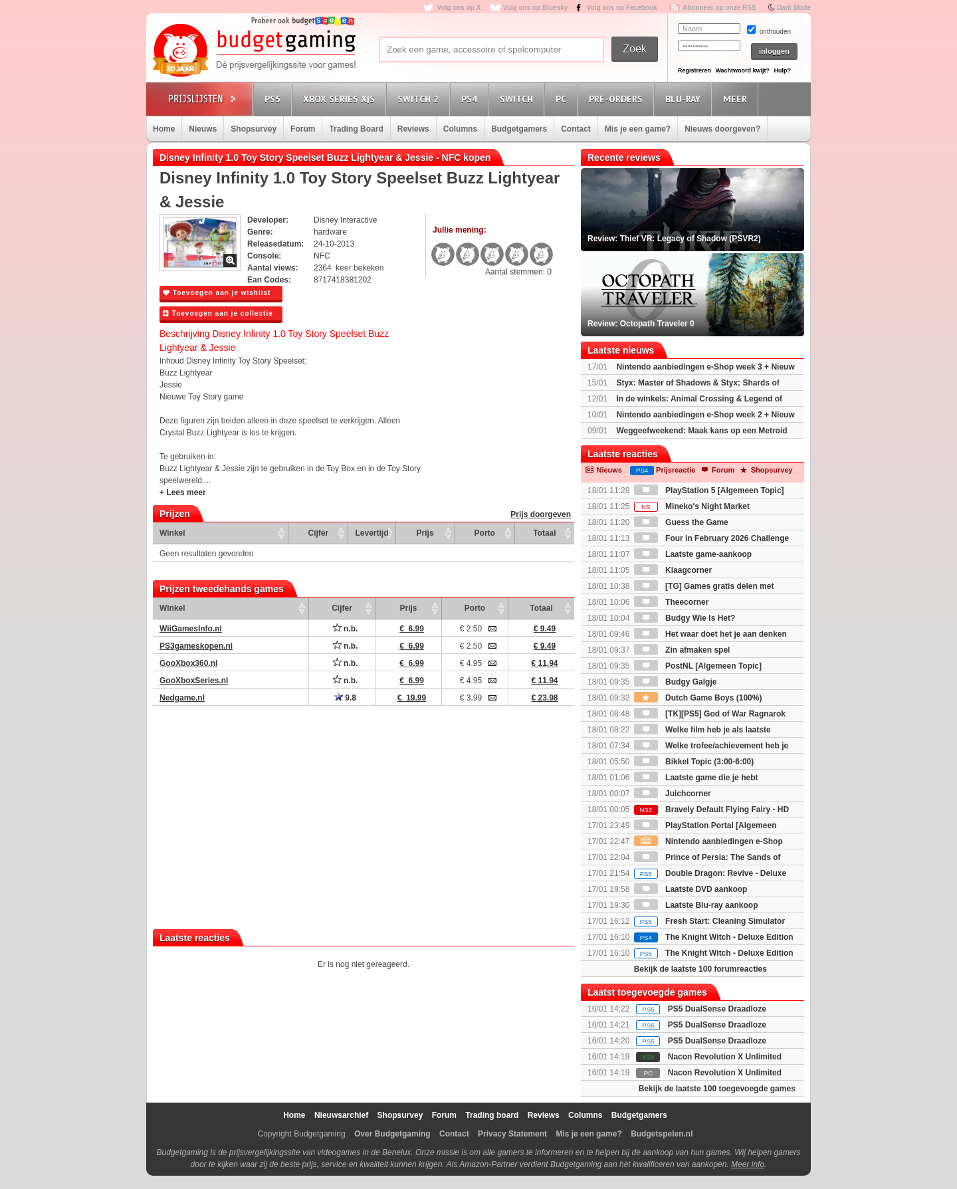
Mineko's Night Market (692, 506)
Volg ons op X (458, 7)
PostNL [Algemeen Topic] (698, 666)
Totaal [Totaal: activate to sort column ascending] (544, 533)
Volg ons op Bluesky (535, 7)
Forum (302, 129)
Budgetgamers (519, 129)
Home (164, 129)
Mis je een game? (638, 129)
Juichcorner (672, 793)
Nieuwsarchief (341, 1115)
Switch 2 (420, 98)
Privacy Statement (512, 1133)
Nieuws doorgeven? (722, 129)
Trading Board (356, 129)
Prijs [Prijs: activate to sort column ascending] (425, 533)
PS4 (471, 98)
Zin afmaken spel (682, 650)
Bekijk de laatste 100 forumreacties (700, 969)
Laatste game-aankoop (693, 554)
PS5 (274, 98)
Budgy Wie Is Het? (685, 618)
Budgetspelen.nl (661, 1133)
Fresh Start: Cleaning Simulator (709, 921)
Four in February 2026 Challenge (711, 538)
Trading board (491, 1115)
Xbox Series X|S (341, 98)
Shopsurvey (253, 129)
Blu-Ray (684, 98)
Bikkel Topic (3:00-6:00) (694, 761)
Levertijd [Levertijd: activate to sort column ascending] (371, 533)
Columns (460, 129)
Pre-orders (618, 98)
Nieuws (203, 129)
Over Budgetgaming (392, 1133)
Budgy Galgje (675, 682)
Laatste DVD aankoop (691, 889)
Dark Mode (794, 7)
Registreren (694, 70)
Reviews (413, 129)
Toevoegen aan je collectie (218, 313)
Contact (576, 129)
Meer (737, 98)
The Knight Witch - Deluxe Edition (714, 937)
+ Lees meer (183, 492)
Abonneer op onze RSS (719, 7)
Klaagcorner (673, 570)
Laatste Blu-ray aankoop (696, 905)
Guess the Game (681, 522)
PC (563, 98)
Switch (518, 98)
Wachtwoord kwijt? (742, 70)
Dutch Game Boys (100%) (698, 698)
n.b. (345, 628)
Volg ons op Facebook (622, 7)
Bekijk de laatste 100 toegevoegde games (717, 1088)
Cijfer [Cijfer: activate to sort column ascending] (318, 533)
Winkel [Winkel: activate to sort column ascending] (172, 533)
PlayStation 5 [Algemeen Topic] (709, 490)
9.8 (345, 698)
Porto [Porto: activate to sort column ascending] (485, 533)
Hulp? (782, 70)
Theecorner (671, 602)
